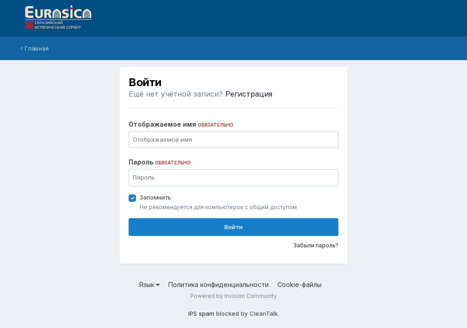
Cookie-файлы (299, 284)
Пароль (160, 162)
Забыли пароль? (315, 245)
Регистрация (248, 93)
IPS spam (201, 313)
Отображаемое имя (181, 124)
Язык (149, 284)
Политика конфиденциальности (218, 284)
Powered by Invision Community (233, 295)
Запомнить (155, 197)
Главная (35, 48)
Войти (233, 227)
